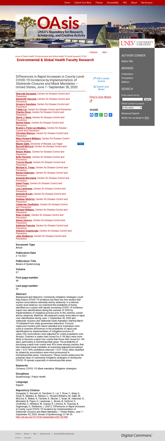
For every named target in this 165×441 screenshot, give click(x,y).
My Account (45, 434)
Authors (125, 82)
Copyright (27, 438)
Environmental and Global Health (50, 56)
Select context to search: (133, 103)
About (26, 434)
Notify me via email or (135, 117)
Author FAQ (127, 61)
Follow (80, 144)
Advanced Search (130, 113)
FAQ (35, 434)
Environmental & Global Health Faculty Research (55, 60)
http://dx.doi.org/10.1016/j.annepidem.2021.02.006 (42, 417)
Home (17, 56)
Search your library (101, 88)
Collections (127, 74)
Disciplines (127, 78)
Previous (93, 52)
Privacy (18, 438)
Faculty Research (73, 56)
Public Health (28, 56)
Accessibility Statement (64, 434)
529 (84, 56)
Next (104, 52)
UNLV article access (101, 79)
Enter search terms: (131, 95)
